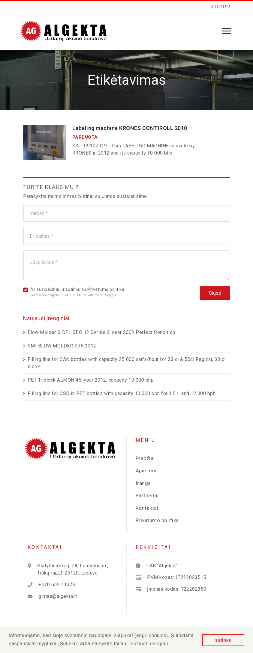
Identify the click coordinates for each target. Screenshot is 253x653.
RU (227, 6)
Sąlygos (111, 295)
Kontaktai (147, 508)
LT (212, 6)
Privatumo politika (105, 289)
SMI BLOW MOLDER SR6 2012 (62, 346)
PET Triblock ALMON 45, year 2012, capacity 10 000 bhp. (91, 380)
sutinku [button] (223, 640)
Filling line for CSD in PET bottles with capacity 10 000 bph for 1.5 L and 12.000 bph (122, 393)
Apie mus (147, 471)
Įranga (143, 483)
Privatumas (93, 295)
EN (219, 6)
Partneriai (147, 495)
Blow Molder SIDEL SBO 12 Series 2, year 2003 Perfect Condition (101, 332)
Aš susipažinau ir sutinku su (77, 292)
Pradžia (145, 458)
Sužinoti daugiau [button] (149, 643)
